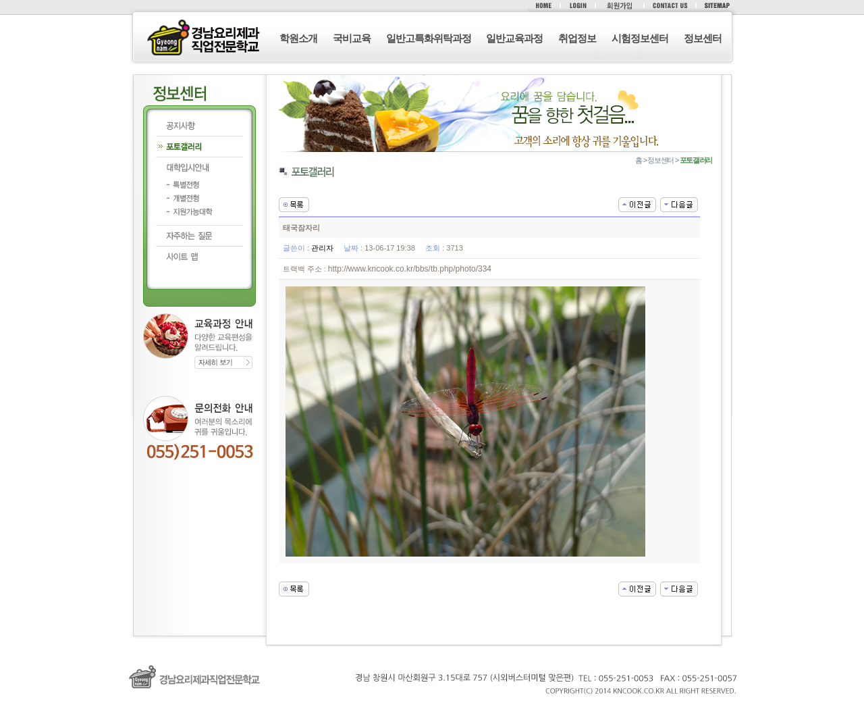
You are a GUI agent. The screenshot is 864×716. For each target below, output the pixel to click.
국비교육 (352, 38)
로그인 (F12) (432, 709)
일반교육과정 (514, 38)
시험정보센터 (640, 38)
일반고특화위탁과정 (428, 38)
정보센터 (703, 38)
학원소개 (298, 38)
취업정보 (577, 38)
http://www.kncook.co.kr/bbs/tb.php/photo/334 (409, 269)
